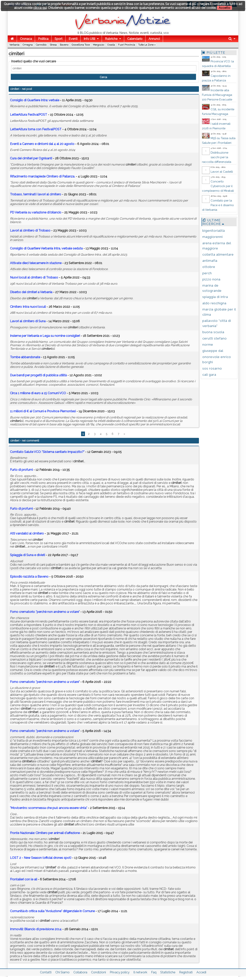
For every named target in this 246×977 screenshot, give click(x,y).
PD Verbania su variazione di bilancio (35, 212)
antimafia (209, 261)
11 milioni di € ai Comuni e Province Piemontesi (43, 411)
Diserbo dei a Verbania (31, 292)
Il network (140, 972)
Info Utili (89, 39)
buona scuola (213, 332)
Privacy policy (120, 972)
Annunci (154, 39)
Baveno (64, 44)
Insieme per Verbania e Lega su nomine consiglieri (45, 336)
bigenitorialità (213, 231)
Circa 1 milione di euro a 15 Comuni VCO (38, 393)
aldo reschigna (214, 303)
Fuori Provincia (126, 44)
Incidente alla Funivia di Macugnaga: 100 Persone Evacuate (217, 95)
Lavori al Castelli (222, 171)
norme (207, 344)
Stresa (53, 44)
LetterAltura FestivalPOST (28, 114)
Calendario (134, 39)
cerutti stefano (214, 338)
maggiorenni (212, 237)
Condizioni (98, 972)
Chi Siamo (62, 972)
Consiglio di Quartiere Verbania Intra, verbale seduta (46, 248)
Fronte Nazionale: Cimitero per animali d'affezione (45, 833)
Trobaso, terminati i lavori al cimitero (35, 194)
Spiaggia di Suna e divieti (27, 555)
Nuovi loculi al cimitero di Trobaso (34, 277)
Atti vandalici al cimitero (27, 533)
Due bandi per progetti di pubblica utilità (38, 375)
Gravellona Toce (80, 44)
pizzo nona (211, 279)
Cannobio (41, 44)
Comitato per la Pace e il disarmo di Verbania (218, 205)
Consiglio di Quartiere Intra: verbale (34, 100)
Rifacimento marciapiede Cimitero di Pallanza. (42, 176)
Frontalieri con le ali (24, 879)
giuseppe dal (212, 351)
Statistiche (167, 972)
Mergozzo (98, 44)
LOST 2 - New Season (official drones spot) (40, 858)
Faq (153, 972)
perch (207, 273)
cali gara (209, 374)
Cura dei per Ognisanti (31, 158)
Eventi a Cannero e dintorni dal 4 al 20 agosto (42, 144)
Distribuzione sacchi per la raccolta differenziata (216, 157)
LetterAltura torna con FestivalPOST (36, 129)
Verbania (14, 44)
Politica (43, 39)
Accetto (224, 8)
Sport (58, 39)
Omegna (27, 44)
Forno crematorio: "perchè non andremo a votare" (45, 612)
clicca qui (40, 8)
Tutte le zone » (147, 44)
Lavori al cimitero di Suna (28, 321)
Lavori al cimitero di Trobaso (30, 230)
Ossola (111, 44)
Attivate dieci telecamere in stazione (36, 263)
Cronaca (26, 39)
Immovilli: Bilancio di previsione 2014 (36, 929)
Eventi (73, 39)
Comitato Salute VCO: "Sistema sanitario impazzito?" (47, 452)
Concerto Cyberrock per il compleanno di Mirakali (218, 186)
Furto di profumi (21, 470)
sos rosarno (212, 368)
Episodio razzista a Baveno (29, 576)
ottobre (208, 267)
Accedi (201, 972)
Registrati (186, 972)
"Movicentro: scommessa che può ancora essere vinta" (48, 808)
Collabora (80, 972)
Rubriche (111, 39)
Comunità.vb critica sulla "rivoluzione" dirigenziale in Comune (53, 911)
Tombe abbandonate (25, 357)
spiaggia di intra (215, 297)
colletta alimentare (218, 254)
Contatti (46, 972)
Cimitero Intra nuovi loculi (28, 307)
